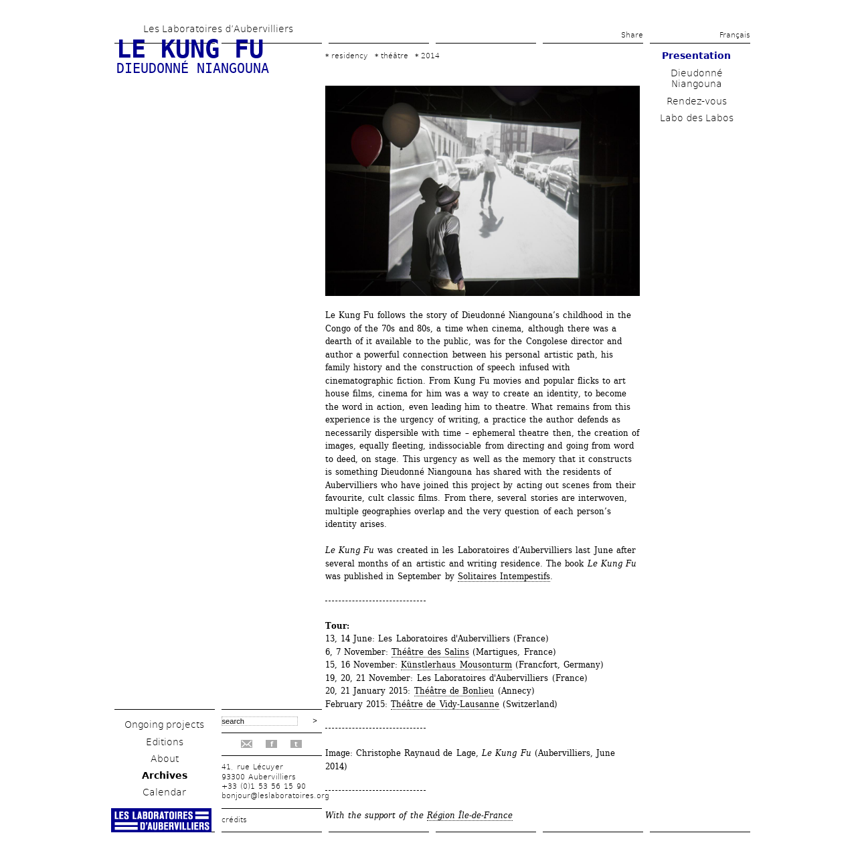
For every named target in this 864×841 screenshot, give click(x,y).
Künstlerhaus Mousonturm (456, 665)
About (165, 758)
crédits (234, 820)
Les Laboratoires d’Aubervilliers (218, 28)
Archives (164, 775)
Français (734, 35)
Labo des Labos (696, 117)
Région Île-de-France (470, 815)
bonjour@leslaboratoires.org (275, 795)
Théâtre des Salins (430, 652)
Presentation (696, 55)
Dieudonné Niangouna (697, 78)
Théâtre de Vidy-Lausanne (445, 704)
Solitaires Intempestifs (504, 576)
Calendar (164, 792)
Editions (164, 742)
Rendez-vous (697, 101)
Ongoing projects (164, 724)
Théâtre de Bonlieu (454, 691)
